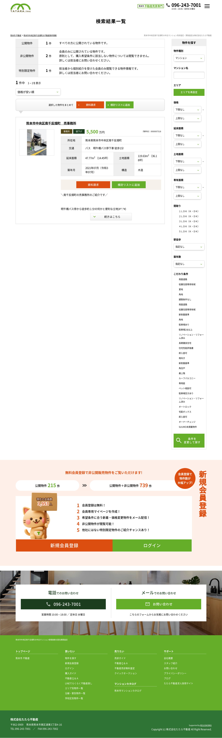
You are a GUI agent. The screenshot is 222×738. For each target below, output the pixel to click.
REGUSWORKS (206, 725)
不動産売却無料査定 (124, 668)
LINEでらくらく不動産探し (78, 683)
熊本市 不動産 (15, 40)
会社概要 (168, 658)
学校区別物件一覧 (74, 698)
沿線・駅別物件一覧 (75, 693)
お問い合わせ (170, 668)
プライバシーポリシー (175, 673)
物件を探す (70, 658)
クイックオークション (125, 673)
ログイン (69, 668)
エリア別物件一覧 (74, 688)
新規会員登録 (72, 663)
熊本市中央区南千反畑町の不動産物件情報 (40, 40)
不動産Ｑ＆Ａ (72, 678)
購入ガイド (70, 673)
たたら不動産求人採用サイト (178, 683)
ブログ (167, 678)
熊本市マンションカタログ (128, 690)
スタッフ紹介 (170, 663)
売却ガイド (120, 658)
